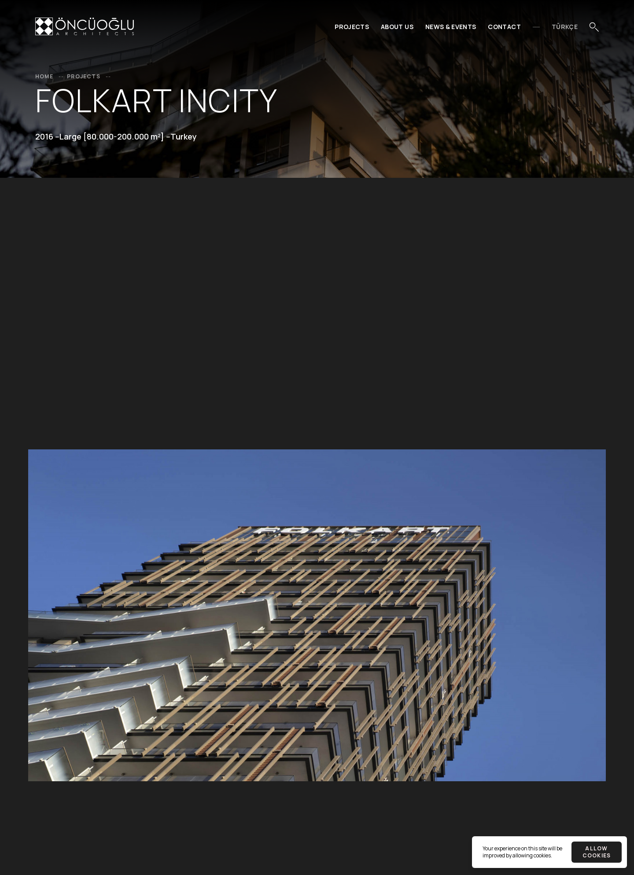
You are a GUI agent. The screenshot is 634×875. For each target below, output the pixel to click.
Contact (504, 26)
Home (50, 76)
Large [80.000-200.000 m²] (111, 136)
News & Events (450, 26)
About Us (397, 26)
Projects (352, 26)
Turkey (183, 136)
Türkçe (565, 26)
